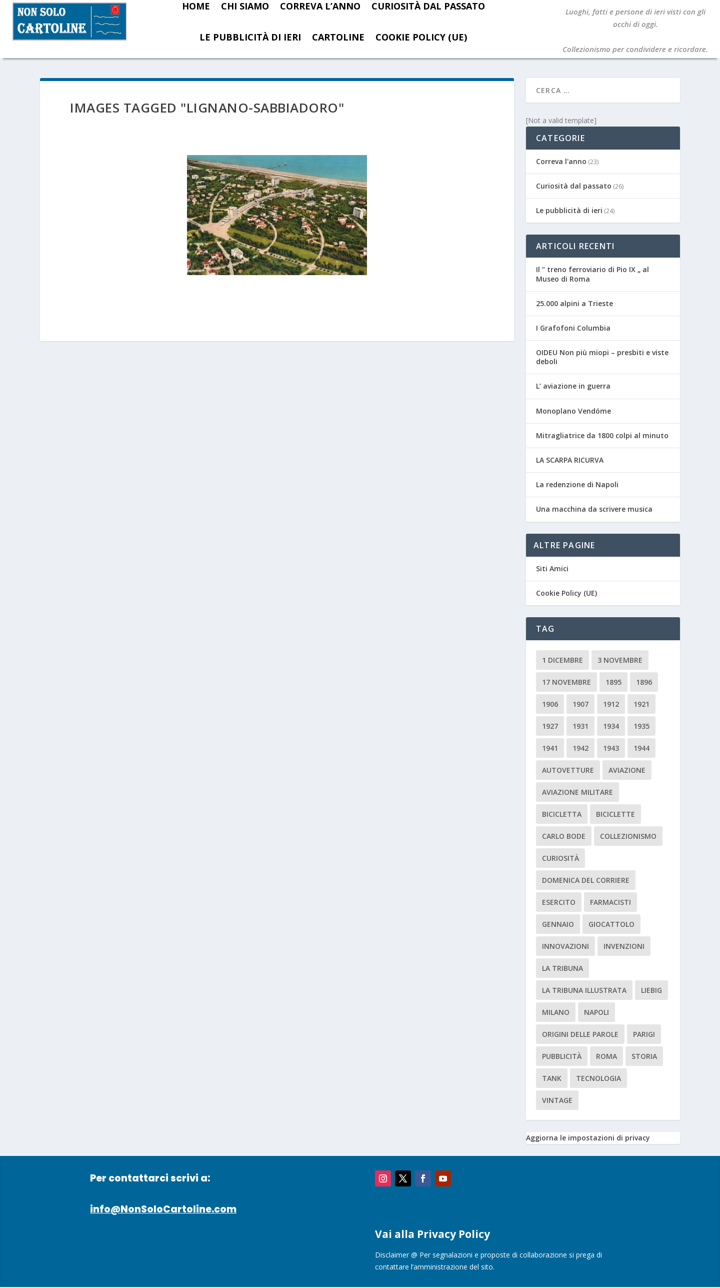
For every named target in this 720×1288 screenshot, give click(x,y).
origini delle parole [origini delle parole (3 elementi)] (580, 1034)
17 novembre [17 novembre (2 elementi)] (566, 682)
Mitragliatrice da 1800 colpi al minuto (602, 435)
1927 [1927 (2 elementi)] (550, 726)
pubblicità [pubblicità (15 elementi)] (562, 1056)
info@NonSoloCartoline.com (163, 1209)
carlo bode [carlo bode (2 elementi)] (564, 836)
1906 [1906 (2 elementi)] (550, 704)
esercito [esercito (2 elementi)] (559, 902)
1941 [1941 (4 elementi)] (550, 748)
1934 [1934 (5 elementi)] (611, 726)
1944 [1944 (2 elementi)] (642, 748)
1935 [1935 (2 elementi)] (642, 726)
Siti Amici (552, 568)
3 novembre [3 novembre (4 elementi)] (620, 660)
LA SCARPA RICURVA (570, 460)
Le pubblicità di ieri (250, 37)
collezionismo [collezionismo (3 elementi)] (628, 836)
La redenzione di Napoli (577, 484)
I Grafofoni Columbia (573, 328)
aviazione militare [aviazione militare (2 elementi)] (577, 792)
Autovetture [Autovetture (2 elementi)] (568, 770)
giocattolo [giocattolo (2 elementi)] (611, 924)
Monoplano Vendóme (573, 411)
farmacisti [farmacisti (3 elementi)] (610, 902)
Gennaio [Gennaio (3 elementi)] (558, 924)
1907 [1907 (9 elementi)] (580, 704)
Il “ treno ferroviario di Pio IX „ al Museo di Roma (592, 274)
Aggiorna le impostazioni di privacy (588, 1137)
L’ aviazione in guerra (573, 386)
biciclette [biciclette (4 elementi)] (615, 814)
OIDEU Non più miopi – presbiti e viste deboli (602, 357)
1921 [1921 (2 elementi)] (642, 704)
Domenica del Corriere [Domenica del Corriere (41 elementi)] (586, 880)
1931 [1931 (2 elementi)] (580, 726)
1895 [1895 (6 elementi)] (614, 682)
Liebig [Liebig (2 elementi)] (651, 990)
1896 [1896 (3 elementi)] (644, 682)
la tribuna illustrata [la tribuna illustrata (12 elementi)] (584, 990)
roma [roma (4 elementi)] (606, 1056)
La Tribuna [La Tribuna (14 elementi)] (562, 968)
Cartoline (338, 37)
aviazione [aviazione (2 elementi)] (627, 770)
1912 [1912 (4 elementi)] (611, 704)
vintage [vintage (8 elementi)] (557, 1100)
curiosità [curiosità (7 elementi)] (560, 858)
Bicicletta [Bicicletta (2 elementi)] (562, 814)
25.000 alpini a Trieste (574, 303)
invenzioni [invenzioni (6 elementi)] (624, 946)
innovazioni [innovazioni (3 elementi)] (565, 946)
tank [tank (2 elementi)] (552, 1078)
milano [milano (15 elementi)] (556, 1012)
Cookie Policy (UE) (421, 37)
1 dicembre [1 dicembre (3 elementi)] (562, 660)
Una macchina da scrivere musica (594, 509)
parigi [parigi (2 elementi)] (644, 1034)
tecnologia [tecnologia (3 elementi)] (598, 1078)
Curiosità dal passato (574, 186)
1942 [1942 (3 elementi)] (580, 748)
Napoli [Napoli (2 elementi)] (596, 1012)
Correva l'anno (561, 161)
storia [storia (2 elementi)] (644, 1056)
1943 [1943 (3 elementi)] (611, 748)
